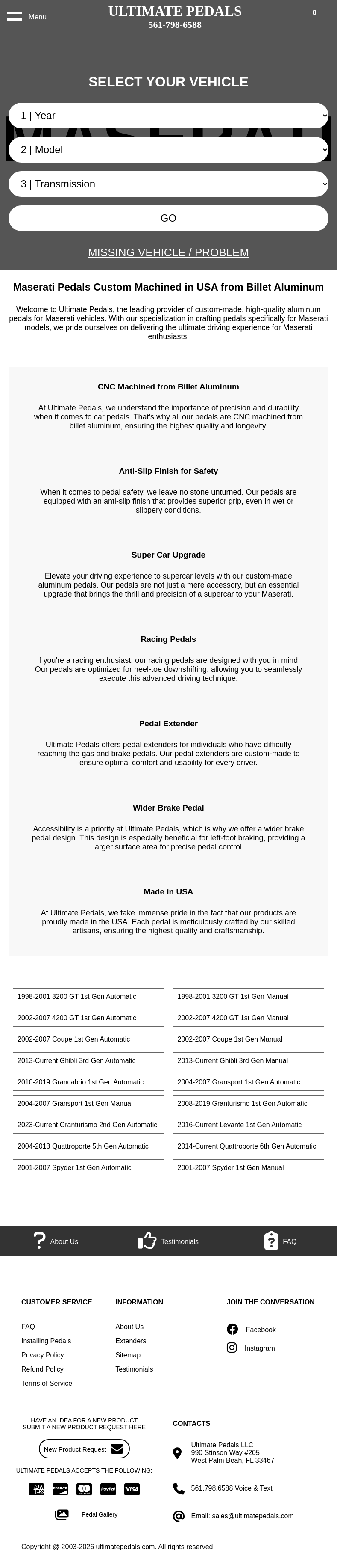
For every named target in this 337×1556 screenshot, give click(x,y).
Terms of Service (46, 1383)
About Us (129, 1326)
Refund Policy (42, 1369)
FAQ (28, 1326)
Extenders (130, 1341)
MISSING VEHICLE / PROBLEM (168, 252)
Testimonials (134, 1369)
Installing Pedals (46, 1341)
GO (168, 218)
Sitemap (128, 1355)
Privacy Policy (42, 1355)
